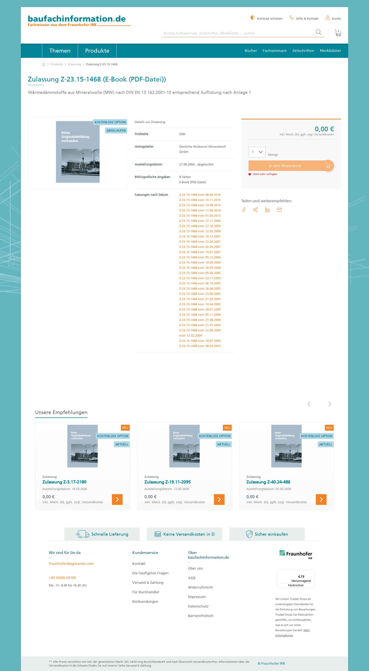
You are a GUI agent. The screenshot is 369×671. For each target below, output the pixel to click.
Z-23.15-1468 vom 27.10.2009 (200, 226)
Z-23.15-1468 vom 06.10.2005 (200, 283)
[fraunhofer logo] (296, 555)
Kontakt (139, 563)
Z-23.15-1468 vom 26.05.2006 (200, 267)
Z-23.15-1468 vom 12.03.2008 (200, 231)
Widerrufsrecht (200, 587)
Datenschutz (198, 606)
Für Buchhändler (145, 592)
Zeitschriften (303, 50)
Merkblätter (330, 50)
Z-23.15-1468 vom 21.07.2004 (200, 325)
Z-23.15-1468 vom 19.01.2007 (200, 252)
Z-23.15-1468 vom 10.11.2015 (200, 200)
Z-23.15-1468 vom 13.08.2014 (200, 205)
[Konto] (333, 18)
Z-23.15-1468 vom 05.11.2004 (200, 314)
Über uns (195, 568)
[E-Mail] (279, 209)
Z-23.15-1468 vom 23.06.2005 (200, 294)
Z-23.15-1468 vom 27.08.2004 (200, 320)
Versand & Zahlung (147, 582)
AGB (191, 578)
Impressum (197, 597)
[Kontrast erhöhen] (266, 18)
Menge (273, 154)
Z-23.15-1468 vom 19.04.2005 (200, 304)
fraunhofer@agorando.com (71, 563)
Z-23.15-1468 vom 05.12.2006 (200, 257)
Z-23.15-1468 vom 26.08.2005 (200, 288)
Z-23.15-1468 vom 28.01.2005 (200, 309)
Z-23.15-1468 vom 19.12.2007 (200, 236)
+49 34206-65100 (62, 577)
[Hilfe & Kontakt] (304, 18)
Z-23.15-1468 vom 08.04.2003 (200, 346)
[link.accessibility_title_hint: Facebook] (243, 209)
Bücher (251, 50)
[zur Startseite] (43, 64)
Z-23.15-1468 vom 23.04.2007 (200, 241)
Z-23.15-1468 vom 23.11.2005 (200, 278)
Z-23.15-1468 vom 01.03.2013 (200, 215)
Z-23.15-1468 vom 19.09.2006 (200, 262)
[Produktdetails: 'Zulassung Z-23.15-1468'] (78, 152)
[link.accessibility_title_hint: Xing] (255, 209)
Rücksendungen (145, 601)
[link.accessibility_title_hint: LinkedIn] (267, 209)
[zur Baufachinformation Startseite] (91, 21)
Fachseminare (275, 50)
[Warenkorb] (335, 33)
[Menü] (312, 572)
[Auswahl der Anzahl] (257, 152)
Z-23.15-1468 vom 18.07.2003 (200, 340)
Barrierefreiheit (200, 616)
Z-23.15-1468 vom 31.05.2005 (200, 299)
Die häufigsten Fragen (150, 573)
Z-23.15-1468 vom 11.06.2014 (200, 210)
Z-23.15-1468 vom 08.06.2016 (200, 194)
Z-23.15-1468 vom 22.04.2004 (200, 330)
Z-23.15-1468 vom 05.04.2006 (200, 273)
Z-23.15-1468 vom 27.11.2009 (200, 221)
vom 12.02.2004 (190, 335)
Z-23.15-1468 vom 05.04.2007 (200, 247)
